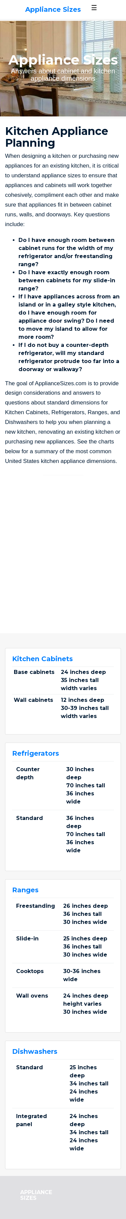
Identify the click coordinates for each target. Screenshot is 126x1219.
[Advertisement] (63, 547)
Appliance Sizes (53, 9)
